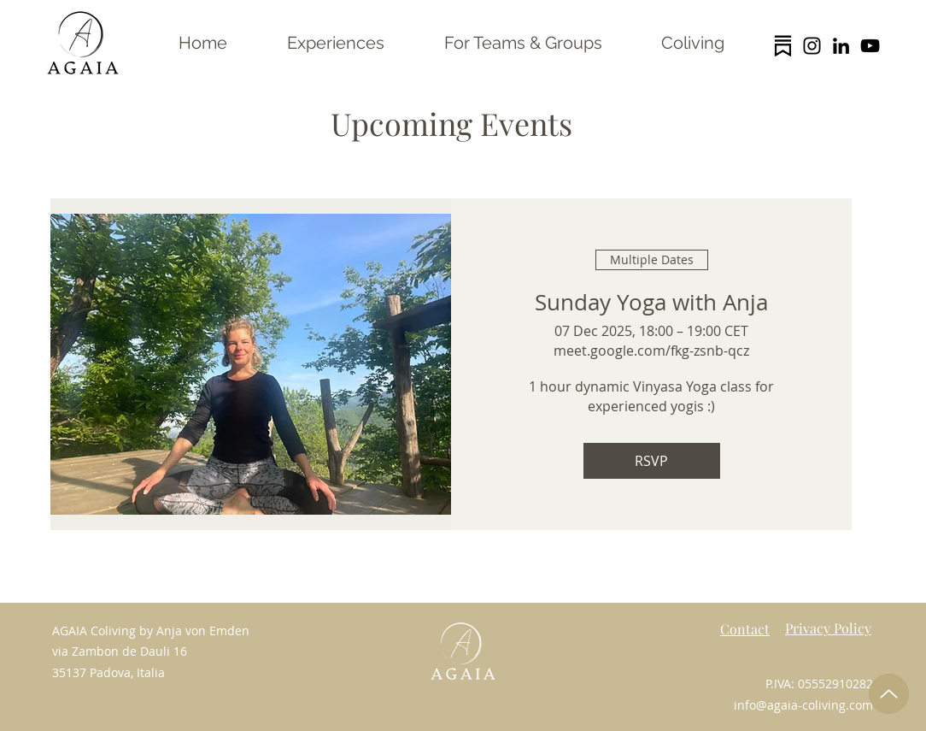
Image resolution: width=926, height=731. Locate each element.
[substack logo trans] (782, 45)
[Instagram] (811, 45)
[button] (335, 42)
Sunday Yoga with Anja (651, 302)
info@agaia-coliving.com (803, 705)
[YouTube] (870, 45)
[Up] (889, 694)
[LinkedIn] (841, 45)
